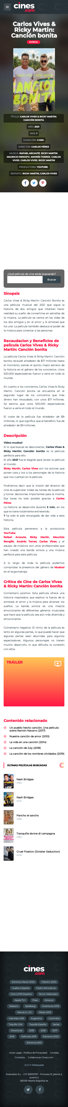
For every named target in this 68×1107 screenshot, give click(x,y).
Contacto (20, 1057)
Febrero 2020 (49, 982)
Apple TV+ (20, 1000)
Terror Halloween (48, 994)
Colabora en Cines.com (40, 1057)
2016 (43, 1030)
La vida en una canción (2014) (27, 742)
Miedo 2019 (45, 1012)
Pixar (35, 1000)
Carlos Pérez (40, 146)
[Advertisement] (34, 228)
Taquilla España (37, 1024)
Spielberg (30, 1006)
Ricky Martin (49, 153)
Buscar (51, 279)
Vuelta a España (20, 988)
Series (56, 1024)
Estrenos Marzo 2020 (23, 982)
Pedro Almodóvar (46, 988)
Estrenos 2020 (51, 1036)
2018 (11, 1036)
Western (13, 1006)
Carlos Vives (28, 160)
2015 (31, 1030)
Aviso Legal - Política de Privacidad (28, 1052)
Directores (16, 1030)
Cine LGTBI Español (21, 994)
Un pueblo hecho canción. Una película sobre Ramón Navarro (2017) (34, 729)
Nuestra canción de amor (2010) (29, 736)
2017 (54, 1030)
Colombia (54, 1018)
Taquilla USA (15, 1024)
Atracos (49, 1000)
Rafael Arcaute (29, 153)
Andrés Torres (40, 157)
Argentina (36, 1018)
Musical (33, 42)
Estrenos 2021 (34, 1042)
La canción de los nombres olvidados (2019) (36, 753)
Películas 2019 (28, 1036)
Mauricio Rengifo (18, 157)
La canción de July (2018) (25, 748)
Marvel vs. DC (24, 1012)
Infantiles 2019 (16, 1018)
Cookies (54, 1052)
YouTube (42, 167)
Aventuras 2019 (50, 1006)
